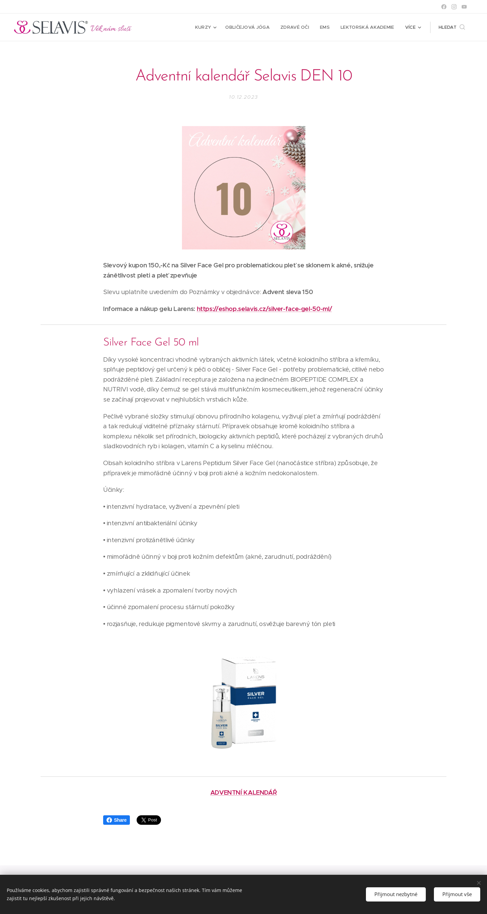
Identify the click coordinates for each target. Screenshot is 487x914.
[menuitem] (208, 27)
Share (116, 820)
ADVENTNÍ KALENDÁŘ (243, 792)
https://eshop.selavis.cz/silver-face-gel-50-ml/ (264, 309)
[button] (451, 27)
